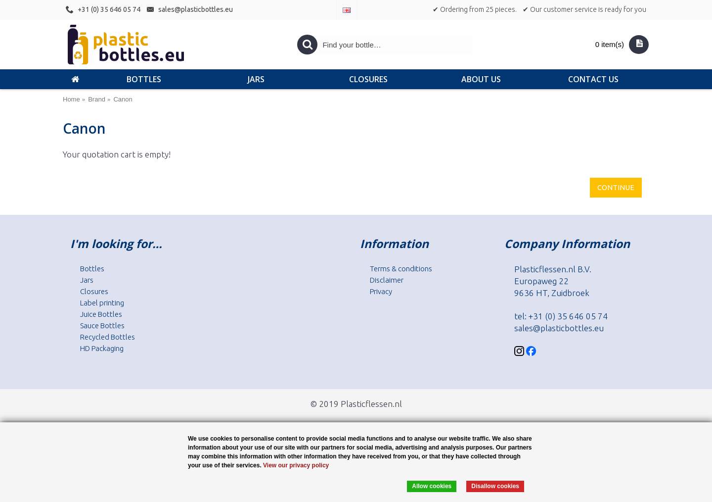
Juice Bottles (101, 314)
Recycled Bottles (107, 337)
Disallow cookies (495, 486)
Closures (94, 291)
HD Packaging (102, 348)
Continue (615, 187)
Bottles (92, 268)
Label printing (102, 303)
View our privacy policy (296, 465)
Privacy (381, 291)
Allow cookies (431, 486)
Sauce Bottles (102, 325)
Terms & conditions (401, 268)
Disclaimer (386, 280)
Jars (86, 280)
